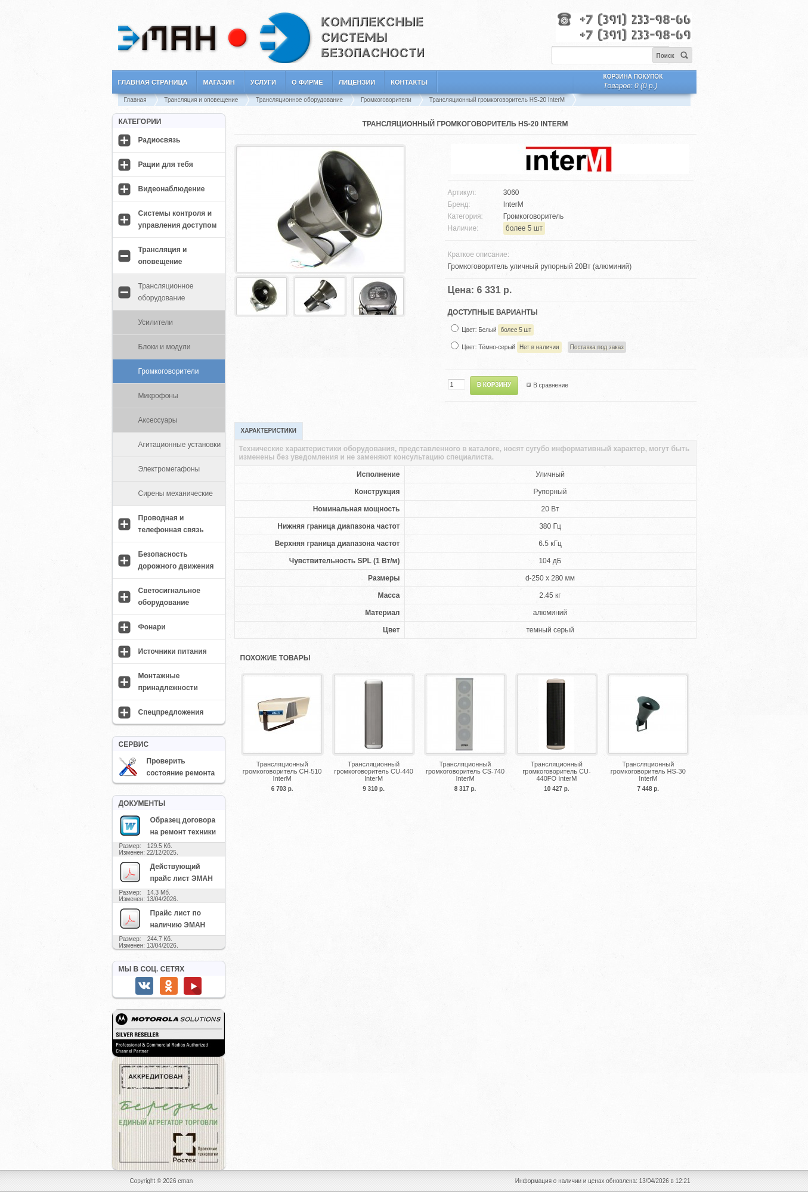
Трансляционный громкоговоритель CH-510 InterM (282, 771)
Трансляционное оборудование (299, 100)
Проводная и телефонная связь (171, 524)
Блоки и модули (164, 347)
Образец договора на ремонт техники (167, 825)
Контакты (409, 82)
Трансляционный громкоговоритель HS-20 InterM (497, 100)
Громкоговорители (386, 100)
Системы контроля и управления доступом (177, 219)
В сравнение (550, 385)
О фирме (307, 82)
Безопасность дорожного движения (176, 560)
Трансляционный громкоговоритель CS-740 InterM (465, 771)
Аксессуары (158, 420)
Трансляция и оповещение (201, 100)
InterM (513, 204)
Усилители (156, 322)
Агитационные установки (179, 444)
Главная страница (153, 82)
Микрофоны (158, 396)
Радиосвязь (159, 140)
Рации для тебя (165, 164)
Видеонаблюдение (171, 189)
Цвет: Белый (498, 330)
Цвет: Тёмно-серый (544, 347)
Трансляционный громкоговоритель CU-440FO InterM (556, 771)
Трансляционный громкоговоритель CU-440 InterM (373, 771)
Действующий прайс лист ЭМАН (166, 872)
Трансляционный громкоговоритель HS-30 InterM (648, 771)
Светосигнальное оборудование (169, 596)
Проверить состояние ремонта (167, 767)
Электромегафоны (169, 469)
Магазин (218, 82)
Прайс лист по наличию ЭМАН (162, 918)
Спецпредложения (171, 712)
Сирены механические (175, 493)
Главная (135, 100)
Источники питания (172, 651)
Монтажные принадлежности (168, 682)
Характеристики (268, 430)
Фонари (152, 627)
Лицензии (357, 82)
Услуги (263, 82)
